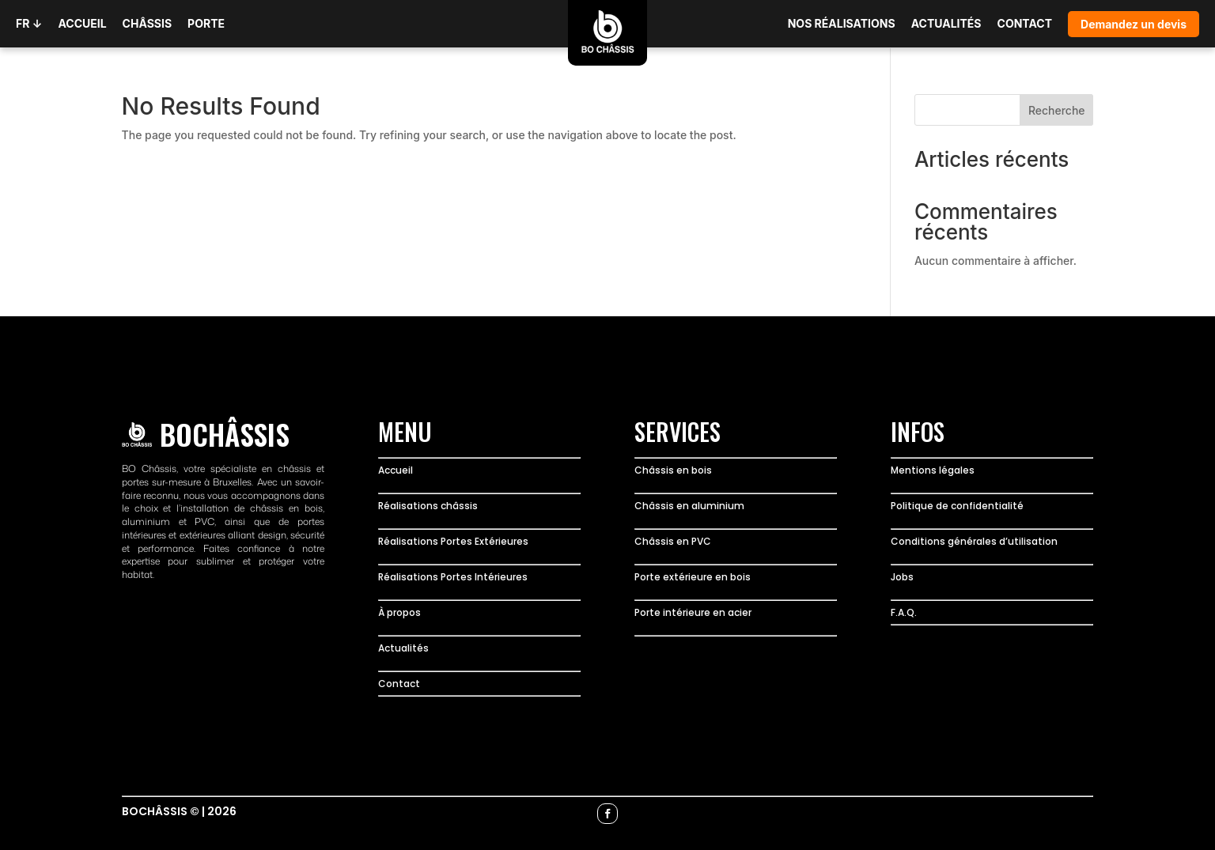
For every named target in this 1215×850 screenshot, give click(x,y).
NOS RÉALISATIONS (841, 23)
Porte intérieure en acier (692, 612)
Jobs (902, 577)
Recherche (1056, 110)
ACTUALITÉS (946, 23)
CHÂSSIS (147, 23)
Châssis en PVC (672, 541)
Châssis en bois (673, 470)
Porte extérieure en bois (692, 577)
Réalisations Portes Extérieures (453, 541)
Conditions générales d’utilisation (974, 541)
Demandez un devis (1134, 24)
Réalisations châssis (428, 505)
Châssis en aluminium (689, 505)
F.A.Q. (904, 612)
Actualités (403, 648)
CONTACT (1024, 23)
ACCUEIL (82, 23)
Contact (399, 683)
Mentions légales (933, 470)
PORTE (206, 23)
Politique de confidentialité (957, 505)
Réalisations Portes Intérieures (453, 577)
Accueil (395, 470)
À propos (399, 612)
